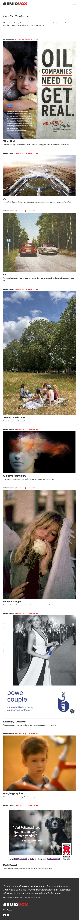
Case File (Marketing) (26, 39)
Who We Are (7, 910)
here (42, 25)
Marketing (8, 39)
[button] (74, 3)
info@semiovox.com (20, 897)
